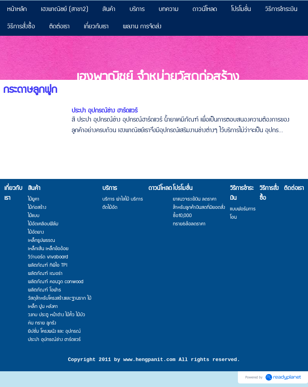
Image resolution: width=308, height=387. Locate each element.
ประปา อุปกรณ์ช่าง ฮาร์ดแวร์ (104, 110)
